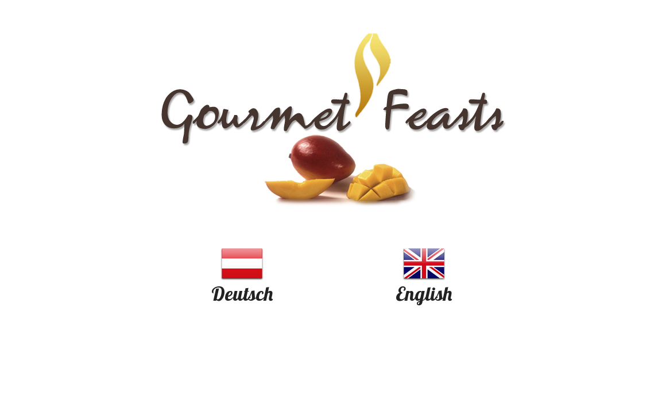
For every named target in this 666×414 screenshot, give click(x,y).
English (424, 293)
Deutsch (242, 293)
